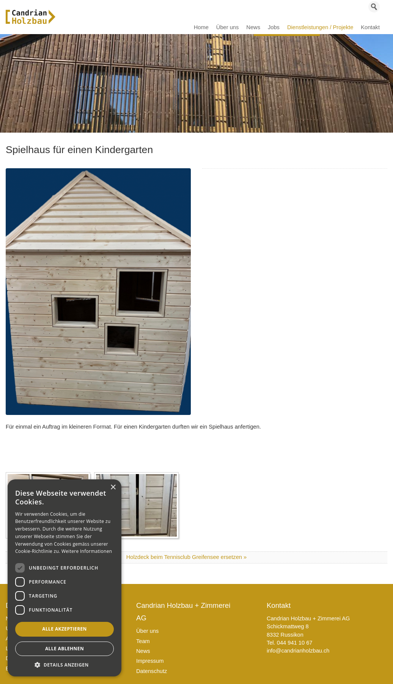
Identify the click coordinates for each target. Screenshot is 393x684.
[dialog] (64, 577)
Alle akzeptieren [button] (64, 629)
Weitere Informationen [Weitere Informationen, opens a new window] (86, 551)
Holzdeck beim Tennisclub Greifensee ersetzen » (186, 557)
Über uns (147, 631)
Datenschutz (151, 671)
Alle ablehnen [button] (64, 648)
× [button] (113, 487)
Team (143, 641)
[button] (64, 665)
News (143, 651)
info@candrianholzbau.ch (298, 651)
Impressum (149, 661)
